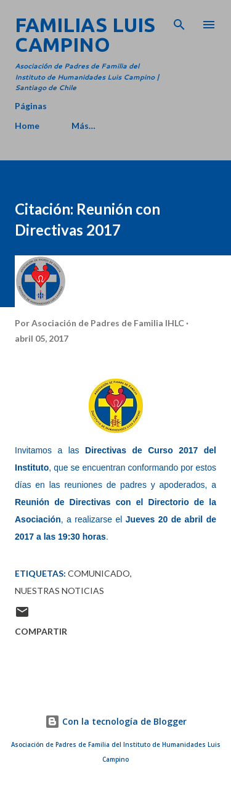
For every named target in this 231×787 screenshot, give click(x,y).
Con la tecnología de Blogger (116, 721)
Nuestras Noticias (59, 590)
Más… (83, 125)
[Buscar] (179, 22)
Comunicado (99, 573)
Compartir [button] (41, 631)
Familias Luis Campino (85, 35)
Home (27, 125)
